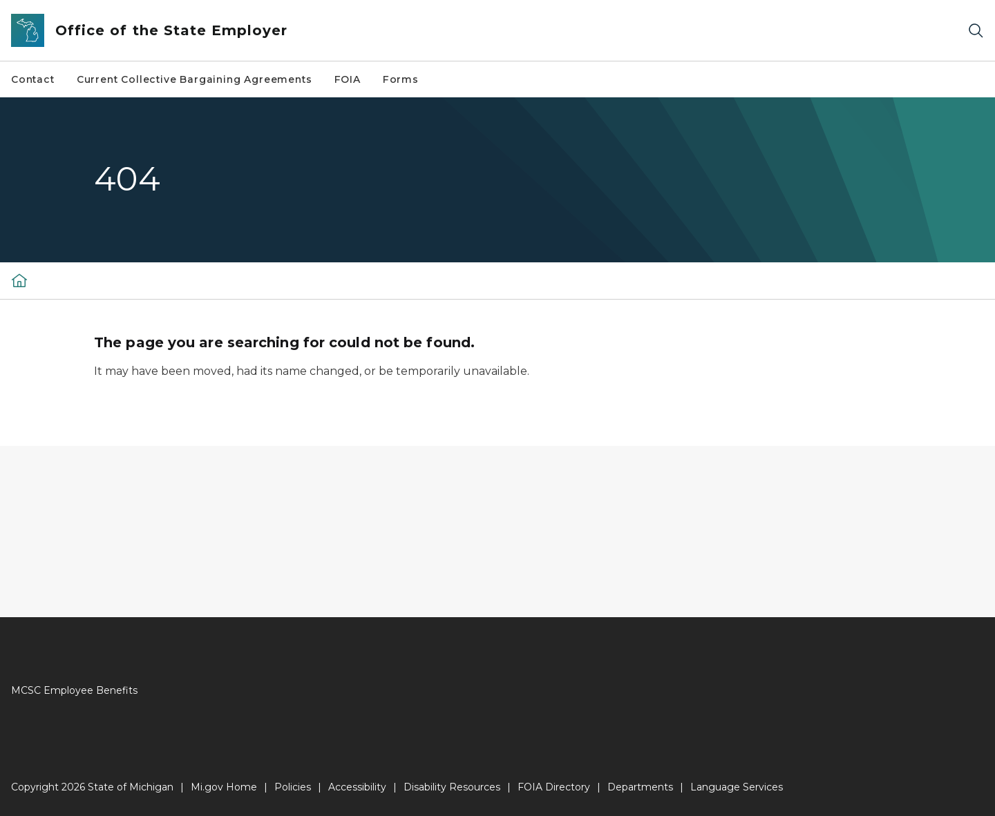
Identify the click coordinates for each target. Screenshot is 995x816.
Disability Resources (452, 787)
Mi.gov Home (224, 787)
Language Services (736, 787)
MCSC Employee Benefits (74, 690)
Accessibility (357, 787)
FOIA (347, 79)
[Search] (975, 30)
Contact (33, 79)
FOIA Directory (554, 787)
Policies (292, 787)
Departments (640, 787)
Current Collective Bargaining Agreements (194, 79)
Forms (401, 79)
